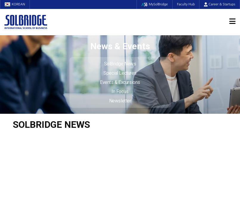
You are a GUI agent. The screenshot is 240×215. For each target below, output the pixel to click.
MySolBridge (154, 4)
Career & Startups (219, 4)
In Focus (120, 91)
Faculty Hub (186, 4)
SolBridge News (120, 64)
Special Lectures (120, 73)
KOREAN (15, 4)
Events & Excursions (120, 82)
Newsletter (120, 101)
